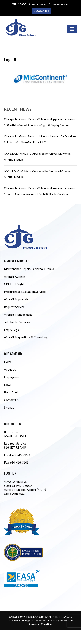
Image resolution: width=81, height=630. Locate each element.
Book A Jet (11, 392)
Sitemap (9, 407)
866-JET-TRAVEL (60, 4)
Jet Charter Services (17, 322)
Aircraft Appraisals (16, 299)
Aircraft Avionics (14, 276)
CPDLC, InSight (14, 284)
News (7, 384)
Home (8, 362)
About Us (10, 369)
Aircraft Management (18, 314)
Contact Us (11, 400)
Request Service (14, 307)
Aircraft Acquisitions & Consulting (26, 337)
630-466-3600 (21, 455)
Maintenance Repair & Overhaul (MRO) (29, 269)
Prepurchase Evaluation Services (25, 291)
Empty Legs (11, 330)
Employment (12, 377)
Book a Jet (41, 10)
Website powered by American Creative (51, 622)
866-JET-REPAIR (39, 4)
